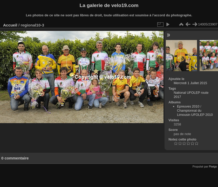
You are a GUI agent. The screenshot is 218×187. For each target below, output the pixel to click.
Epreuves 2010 (188, 106)
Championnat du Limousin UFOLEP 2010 (195, 113)
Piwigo (213, 166)
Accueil (10, 25)
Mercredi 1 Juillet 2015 (190, 83)
